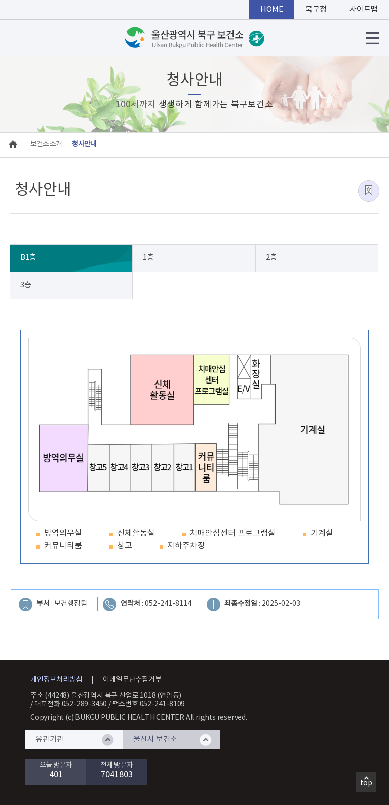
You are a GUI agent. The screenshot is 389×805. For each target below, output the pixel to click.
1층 (148, 257)
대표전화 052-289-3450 (70, 704)
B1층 (28, 257)
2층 (271, 257)
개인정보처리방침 (56, 680)
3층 (25, 285)
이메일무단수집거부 (132, 680)
